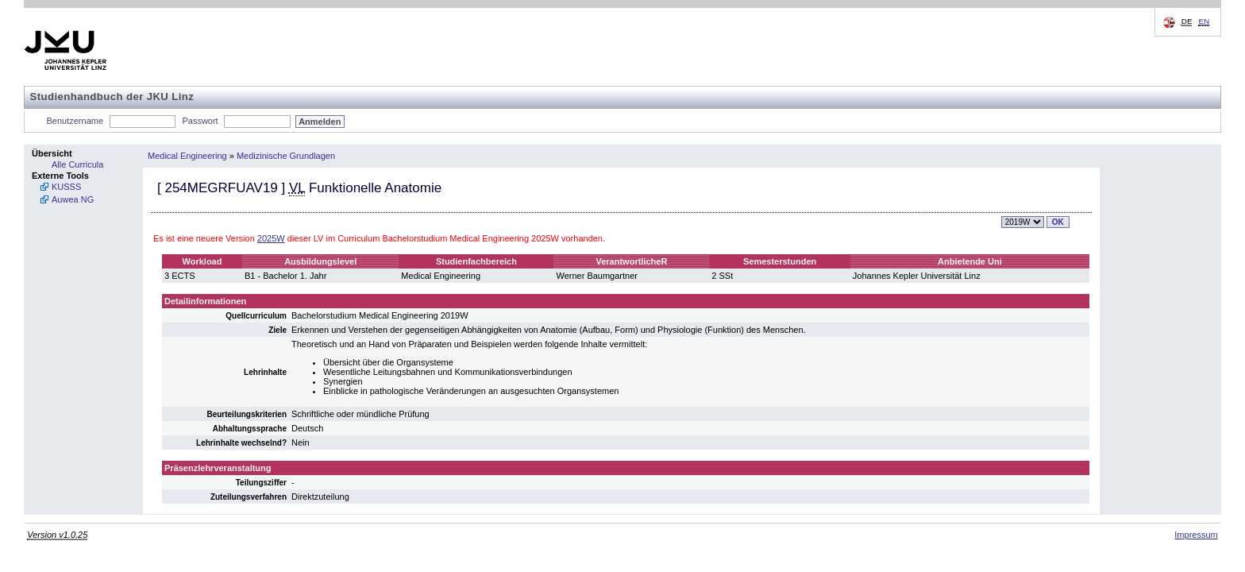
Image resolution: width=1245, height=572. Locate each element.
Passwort (200, 121)
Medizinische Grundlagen (286, 155)
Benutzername (75, 121)
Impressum (1195, 534)
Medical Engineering (187, 155)
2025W (271, 238)
